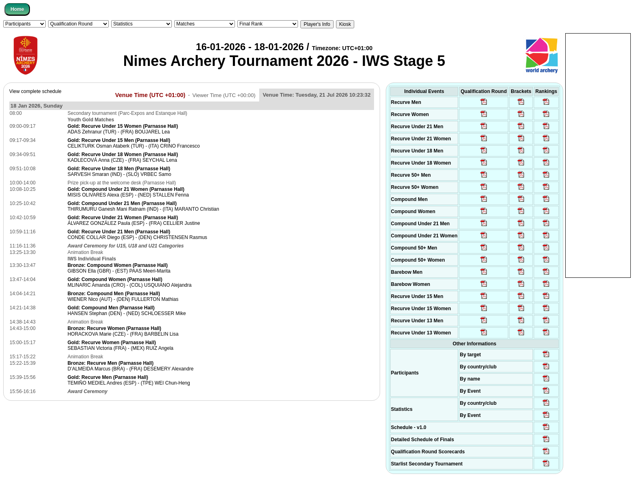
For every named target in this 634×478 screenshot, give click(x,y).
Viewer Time (224, 95)
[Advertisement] (598, 155)
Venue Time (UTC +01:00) (150, 94)
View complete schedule (35, 91)
